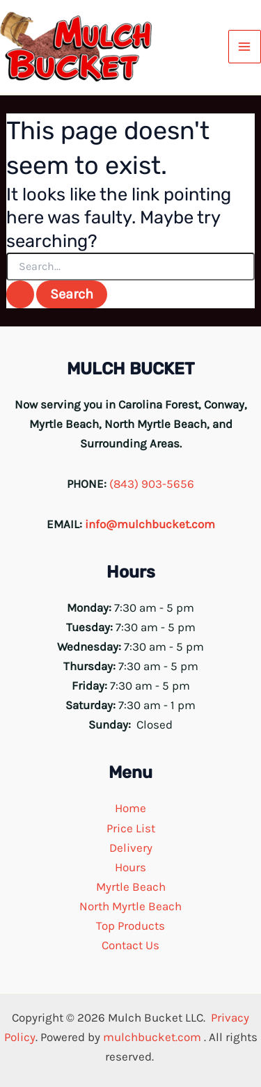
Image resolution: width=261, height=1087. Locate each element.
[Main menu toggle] (245, 46)
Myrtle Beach (131, 887)
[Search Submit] (20, 294)
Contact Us (130, 945)
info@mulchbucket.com (150, 524)
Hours (130, 867)
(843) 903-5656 (151, 484)
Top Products (130, 926)
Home (130, 808)
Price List (130, 828)
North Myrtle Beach (130, 906)
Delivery (130, 848)
